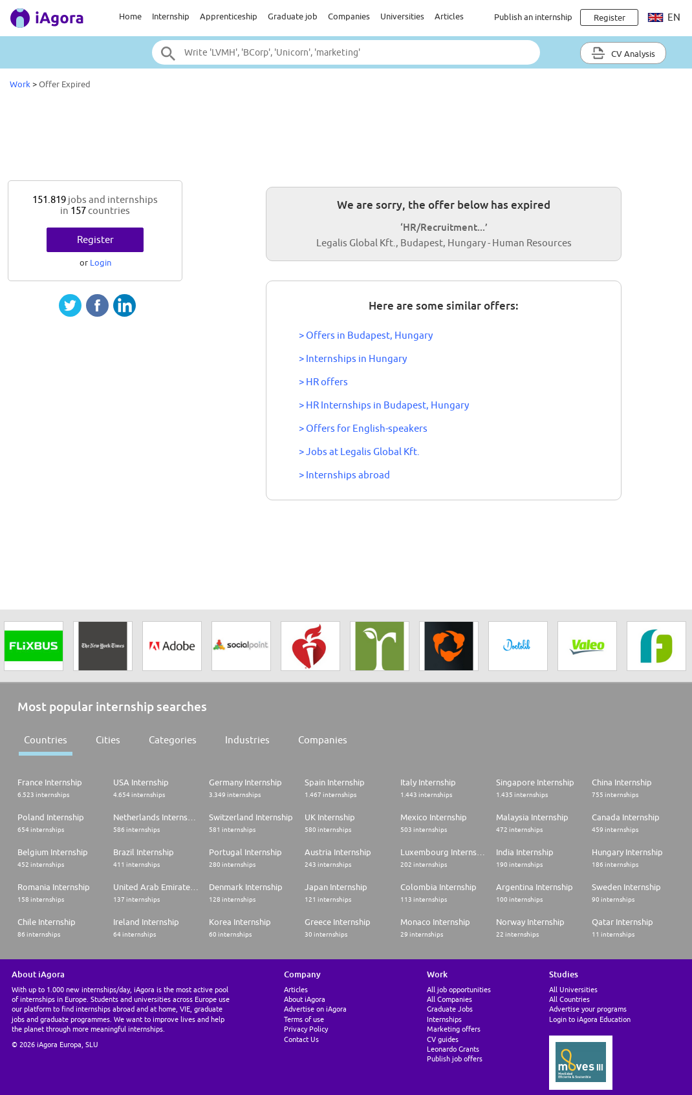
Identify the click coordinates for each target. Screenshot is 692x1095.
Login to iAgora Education (590, 1019)
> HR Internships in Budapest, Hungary (384, 404)
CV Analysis (623, 53)
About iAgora (304, 999)
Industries (247, 739)
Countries (45, 739)
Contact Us (301, 1039)
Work (20, 84)
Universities (402, 16)
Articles (449, 16)
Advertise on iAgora (315, 1009)
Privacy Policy (306, 1029)
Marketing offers (454, 1029)
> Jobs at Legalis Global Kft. (359, 451)
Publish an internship (533, 17)
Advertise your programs (588, 1009)
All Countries (569, 999)
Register (95, 239)
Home (130, 16)
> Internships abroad (344, 474)
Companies (349, 16)
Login (100, 262)
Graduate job (293, 16)
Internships (444, 1019)
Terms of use (304, 1019)
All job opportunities (459, 989)
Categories (173, 739)
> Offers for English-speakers (363, 428)
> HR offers (323, 381)
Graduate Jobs (450, 1009)
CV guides (443, 1039)
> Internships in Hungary (353, 358)
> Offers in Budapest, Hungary (366, 335)
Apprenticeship (228, 16)
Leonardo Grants (453, 1049)
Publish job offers (454, 1058)
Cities (108, 739)
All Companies (449, 999)
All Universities (573, 989)
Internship (170, 16)
